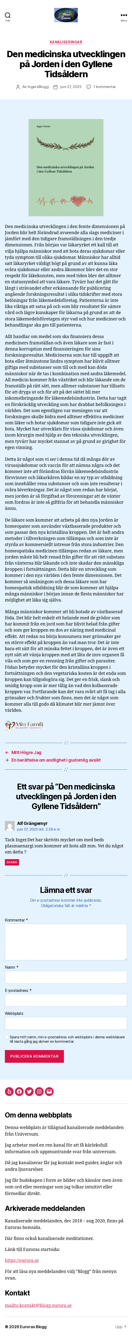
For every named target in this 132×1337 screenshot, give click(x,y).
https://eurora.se (22, 1260)
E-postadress (18, 990)
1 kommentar (104, 86)
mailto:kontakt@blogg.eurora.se (38, 1305)
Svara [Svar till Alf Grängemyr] (12, 862)
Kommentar (16, 920)
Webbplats (14, 1013)
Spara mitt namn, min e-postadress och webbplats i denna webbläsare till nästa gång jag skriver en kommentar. (67, 1039)
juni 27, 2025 (71, 86)
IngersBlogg (38, 86)
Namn (11, 967)
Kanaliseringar (66, 42)
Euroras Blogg (33, 1326)
